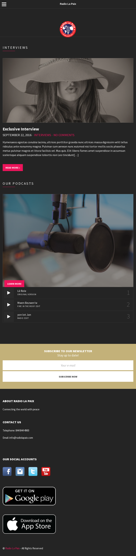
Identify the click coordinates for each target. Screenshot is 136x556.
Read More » (12, 167)
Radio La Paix (12, 548)
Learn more (14, 283)
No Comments (63, 135)
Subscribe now (68, 376)
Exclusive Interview (21, 129)
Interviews (42, 135)
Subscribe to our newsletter (68, 351)
